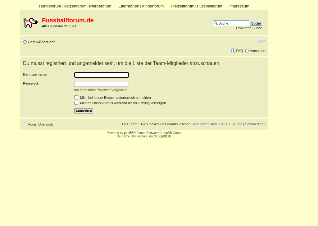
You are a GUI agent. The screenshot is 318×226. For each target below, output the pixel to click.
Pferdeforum (100, 6)
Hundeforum (50, 6)
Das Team (129, 124)
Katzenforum (75, 6)
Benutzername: (35, 74)
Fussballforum (209, 6)
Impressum (239, 6)
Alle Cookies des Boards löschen (165, 124)
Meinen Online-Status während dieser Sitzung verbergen (120, 103)
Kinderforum (153, 6)
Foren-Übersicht (41, 42)
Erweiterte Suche (249, 28)
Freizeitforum (182, 6)
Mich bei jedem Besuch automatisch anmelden (112, 97)
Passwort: (31, 83)
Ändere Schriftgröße (260, 41)
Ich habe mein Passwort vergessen (100, 90)
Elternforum (128, 6)
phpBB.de (164, 136)
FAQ (239, 51)
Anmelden (257, 51)
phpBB (128, 133)
